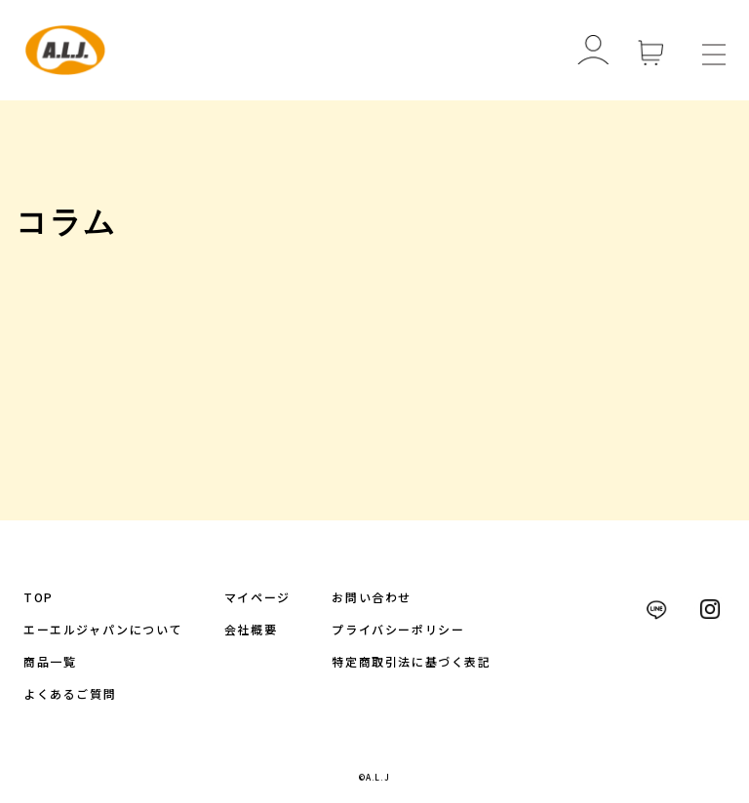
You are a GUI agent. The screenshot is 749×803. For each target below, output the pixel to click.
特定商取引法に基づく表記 (411, 661)
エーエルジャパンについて (102, 629)
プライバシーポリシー (398, 629)
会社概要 (250, 629)
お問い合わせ (372, 597)
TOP (38, 597)
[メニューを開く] (714, 50)
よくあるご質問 (69, 693)
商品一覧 (49, 661)
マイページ (257, 597)
